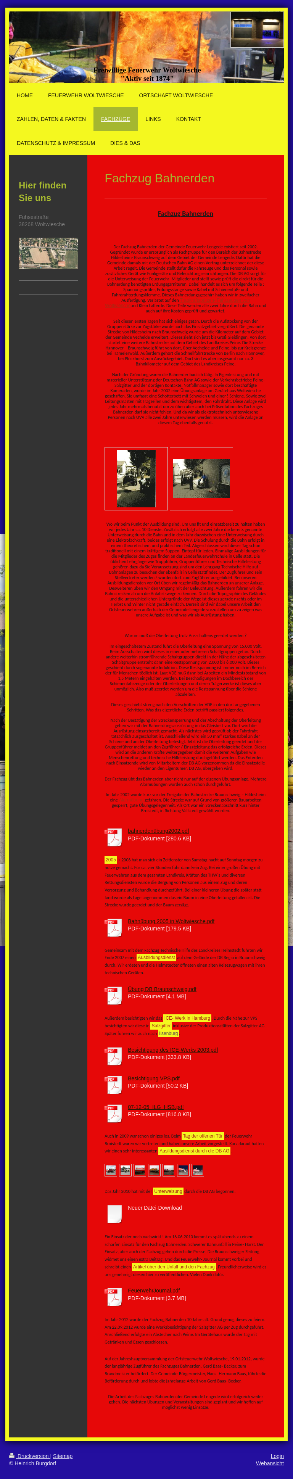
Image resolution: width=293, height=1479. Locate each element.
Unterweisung (168, 1191)
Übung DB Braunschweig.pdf (162, 989)
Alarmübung (131, 800)
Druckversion (29, 1456)
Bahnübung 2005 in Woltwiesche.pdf (171, 921)
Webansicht (270, 1463)
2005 (111, 860)
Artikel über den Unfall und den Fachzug (174, 1267)
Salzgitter (161, 1025)
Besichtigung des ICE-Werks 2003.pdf (173, 1050)
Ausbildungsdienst (156, 957)
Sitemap (62, 1456)
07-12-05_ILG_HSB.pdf (156, 1107)
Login (277, 1456)
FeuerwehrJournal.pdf (154, 1290)
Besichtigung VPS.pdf (153, 1078)
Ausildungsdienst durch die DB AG (194, 1151)
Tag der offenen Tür (202, 1136)
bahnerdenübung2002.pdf (158, 831)
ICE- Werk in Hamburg (187, 1018)
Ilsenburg (168, 1033)
